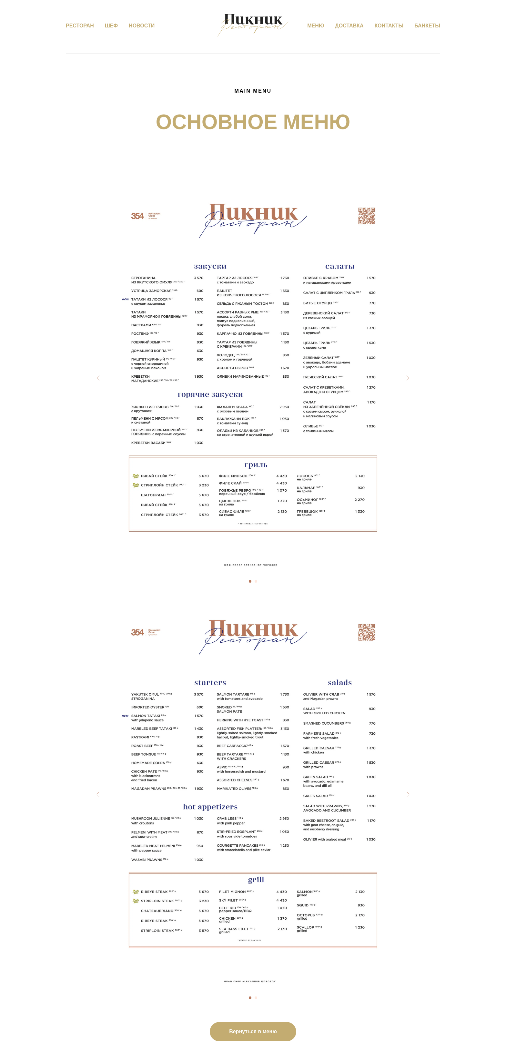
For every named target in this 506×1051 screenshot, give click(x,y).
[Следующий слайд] (407, 378)
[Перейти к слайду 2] (256, 581)
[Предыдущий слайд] (98, 378)
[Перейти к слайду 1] (250, 581)
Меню (315, 25)
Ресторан (80, 25)
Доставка (349, 25)
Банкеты (427, 25)
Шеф (111, 25)
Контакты (388, 25)
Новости (142, 25)
